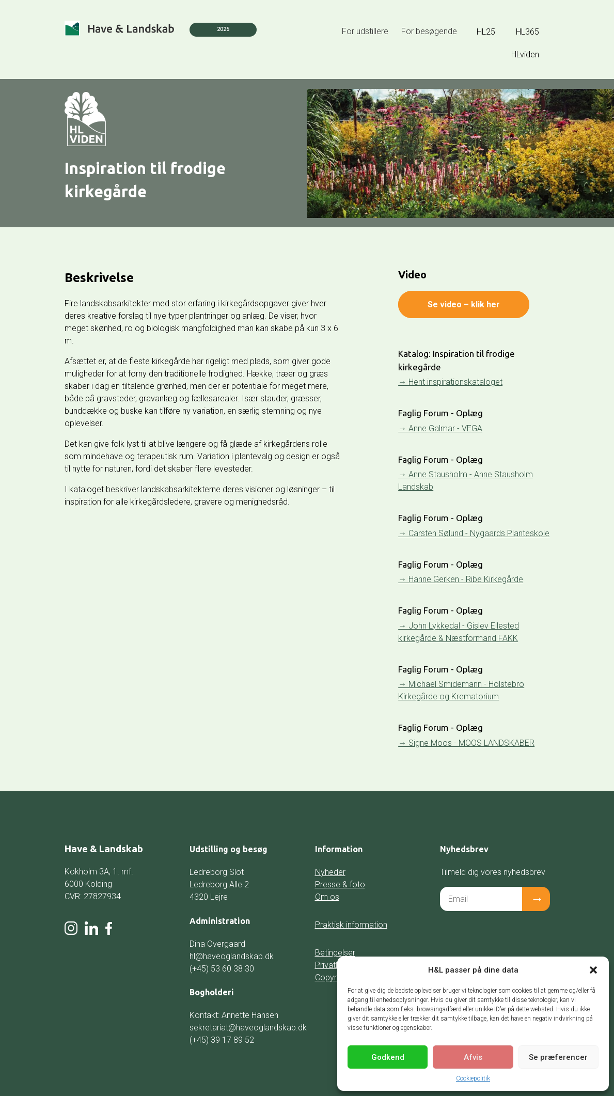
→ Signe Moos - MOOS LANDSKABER (466, 743)
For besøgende (429, 31)
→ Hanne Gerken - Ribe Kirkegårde (460, 579)
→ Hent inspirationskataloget (450, 382)
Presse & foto (340, 884)
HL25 (486, 32)
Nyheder (330, 872)
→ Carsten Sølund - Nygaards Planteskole (473, 533)
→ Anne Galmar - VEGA (440, 428)
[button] (593, 970)
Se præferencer (558, 1057)
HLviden (525, 54)
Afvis (473, 1057)
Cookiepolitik (473, 1078)
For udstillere (365, 31)
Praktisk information (351, 925)
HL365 (527, 32)
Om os (327, 897)
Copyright (332, 977)
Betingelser (335, 953)
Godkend (387, 1057)
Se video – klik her (464, 304)
